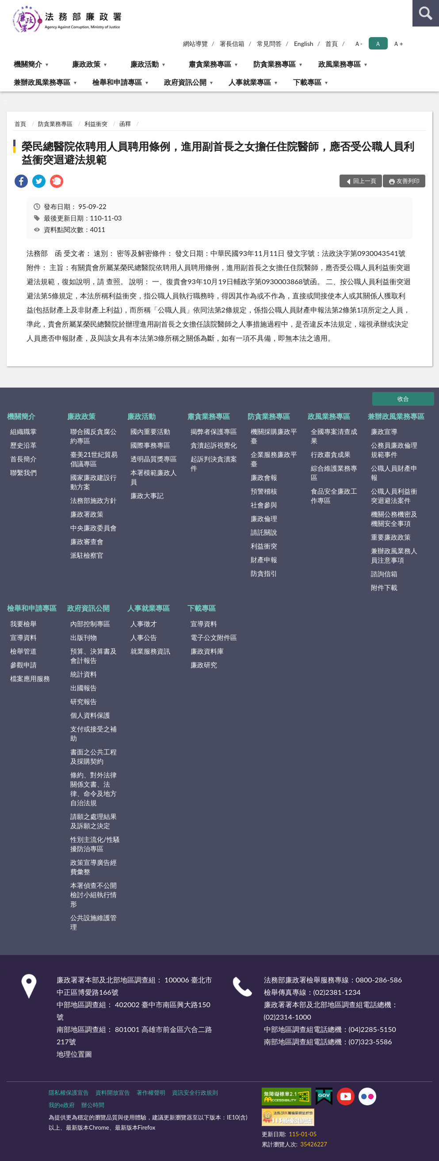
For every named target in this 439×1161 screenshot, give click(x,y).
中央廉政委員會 (93, 528)
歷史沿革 (23, 445)
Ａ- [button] (358, 43)
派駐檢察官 (86, 555)
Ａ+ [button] (398, 43)
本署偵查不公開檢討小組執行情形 (93, 894)
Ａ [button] (378, 43)
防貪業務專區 (274, 64)
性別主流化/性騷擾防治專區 (95, 844)
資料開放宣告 (112, 1092)
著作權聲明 (151, 1092)
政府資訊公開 (185, 82)
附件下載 (384, 587)
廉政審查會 (86, 541)
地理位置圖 (74, 1054)
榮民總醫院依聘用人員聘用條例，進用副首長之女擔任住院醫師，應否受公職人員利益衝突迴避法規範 (218, 153)
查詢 (425, 13)
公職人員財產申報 (394, 472)
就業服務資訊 (150, 651)
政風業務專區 (339, 64)
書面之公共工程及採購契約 (93, 756)
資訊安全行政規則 (195, 1092)
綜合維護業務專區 (334, 472)
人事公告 (143, 637)
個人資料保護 (90, 715)
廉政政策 (86, 64)
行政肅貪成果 (331, 454)
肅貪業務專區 (210, 64)
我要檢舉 (23, 624)
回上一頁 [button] (364, 180)
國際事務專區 (150, 445)
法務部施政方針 (93, 500)
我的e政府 (62, 1104)
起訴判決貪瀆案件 (214, 463)
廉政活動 (144, 64)
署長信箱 (232, 43)
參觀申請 (23, 665)
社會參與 (264, 505)
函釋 (125, 123)
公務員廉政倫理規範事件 (394, 449)
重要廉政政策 (391, 537)
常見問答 (269, 43)
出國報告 (83, 688)
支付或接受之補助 (93, 733)
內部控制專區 (90, 624)
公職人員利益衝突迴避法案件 (394, 495)
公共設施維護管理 (93, 922)
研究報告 (83, 701)
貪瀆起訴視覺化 (214, 445)
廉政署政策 (86, 514)
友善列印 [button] (408, 180)
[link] (21, 182)
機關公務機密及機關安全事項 (394, 518)
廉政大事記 (147, 495)
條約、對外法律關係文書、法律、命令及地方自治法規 (93, 789)
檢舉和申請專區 (117, 82)
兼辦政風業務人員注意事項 (394, 555)
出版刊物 (83, 637)
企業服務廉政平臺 (274, 459)
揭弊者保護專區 (214, 431)
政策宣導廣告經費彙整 (93, 867)
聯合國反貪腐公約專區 (93, 436)
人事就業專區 (250, 82)
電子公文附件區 (214, 637)
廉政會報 (264, 477)
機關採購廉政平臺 (274, 436)
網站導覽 (195, 43)
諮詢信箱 (384, 574)
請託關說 (264, 532)
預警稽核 (264, 491)
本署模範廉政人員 (153, 477)
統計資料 (83, 674)
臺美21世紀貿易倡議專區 (94, 459)
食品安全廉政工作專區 (334, 495)
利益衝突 (95, 123)
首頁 (331, 43)
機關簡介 (28, 64)
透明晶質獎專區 (153, 459)
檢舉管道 (23, 651)
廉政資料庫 (207, 651)
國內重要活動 (150, 431)
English (303, 43)
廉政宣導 (384, 431)
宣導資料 (23, 637)
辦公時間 (92, 1104)
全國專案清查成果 (334, 436)
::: (7, 6)
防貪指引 (264, 573)
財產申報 (264, 559)
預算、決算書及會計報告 (93, 655)
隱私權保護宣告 (69, 1092)
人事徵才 (143, 624)
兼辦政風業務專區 (42, 82)
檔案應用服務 (30, 678)
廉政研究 (204, 665)
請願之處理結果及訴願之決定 (93, 821)
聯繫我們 (23, 472)
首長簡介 (23, 459)
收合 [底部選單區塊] (403, 398)
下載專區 (307, 82)
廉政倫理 (264, 518)
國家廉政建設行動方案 (93, 482)
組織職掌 (23, 431)
